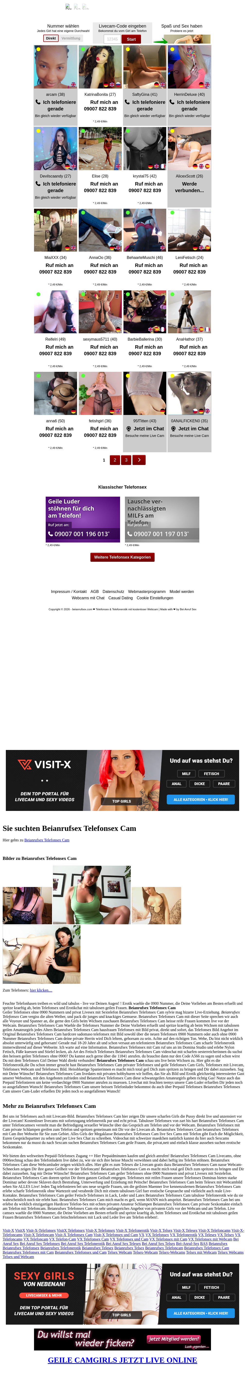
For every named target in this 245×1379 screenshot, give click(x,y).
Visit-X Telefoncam (38, 1235)
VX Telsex (225, 1235)
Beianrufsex (218, 1243)
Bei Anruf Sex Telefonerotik (83, 1243)
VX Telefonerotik (183, 1235)
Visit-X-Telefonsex (41, 1230)
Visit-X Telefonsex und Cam (116, 1235)
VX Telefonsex (157, 1235)
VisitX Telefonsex (71, 1230)
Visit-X (8, 1230)
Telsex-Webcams (172, 1252)
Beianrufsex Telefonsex (21, 1248)
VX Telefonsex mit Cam (168, 1239)
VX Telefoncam (35, 1239)
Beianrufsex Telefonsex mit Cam (28, 1252)
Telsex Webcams (231, 1252)
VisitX (20, 1230)
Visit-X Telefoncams (214, 1230)
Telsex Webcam (119, 1252)
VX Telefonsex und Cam (129, 1239)
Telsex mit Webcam (201, 1252)
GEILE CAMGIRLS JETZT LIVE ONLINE (122, 1360)
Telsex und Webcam (18, 1257)
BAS (204, 1243)
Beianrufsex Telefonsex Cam (46, 840)
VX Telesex (207, 1235)
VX (141, 1235)
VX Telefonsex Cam (93, 1239)
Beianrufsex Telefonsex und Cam (81, 1252)
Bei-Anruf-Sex (187, 1243)
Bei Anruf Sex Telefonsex (40, 1243)
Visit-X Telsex (161, 1230)
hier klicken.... (41, 990)
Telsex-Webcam (145, 1252)
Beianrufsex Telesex (98, 1248)
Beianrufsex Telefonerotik (60, 1248)
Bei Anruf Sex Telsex (158, 1243)
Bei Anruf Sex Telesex (123, 1243)
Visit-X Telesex (185, 1230)
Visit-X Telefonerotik (132, 1230)
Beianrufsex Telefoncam (164, 1248)
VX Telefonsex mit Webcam (210, 1239)
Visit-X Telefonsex (100, 1230)
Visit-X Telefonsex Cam (74, 1235)
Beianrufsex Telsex (129, 1248)
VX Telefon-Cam (62, 1239)
